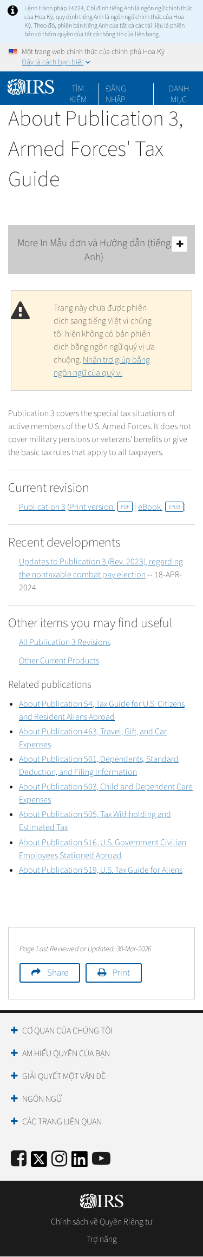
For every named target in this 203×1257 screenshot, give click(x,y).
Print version (101, 507)
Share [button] (57, 972)
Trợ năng (102, 1239)
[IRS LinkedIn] (79, 1162)
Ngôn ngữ (42, 1099)
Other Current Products (59, 661)
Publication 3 (42, 507)
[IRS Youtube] (101, 1159)
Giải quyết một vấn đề (64, 1076)
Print (121, 972)
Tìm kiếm (78, 88)
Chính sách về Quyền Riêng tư (101, 1221)
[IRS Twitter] (39, 1162)
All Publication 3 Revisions (64, 642)
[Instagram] (59, 1159)
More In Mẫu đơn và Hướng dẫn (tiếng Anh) (102, 250)
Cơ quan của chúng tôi (67, 1031)
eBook (161, 507)
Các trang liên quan (62, 1122)
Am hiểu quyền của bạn (66, 1053)
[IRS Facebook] (19, 1159)
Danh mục (178, 88)
